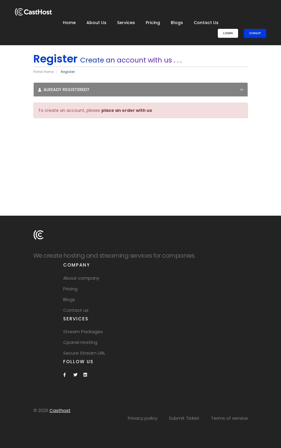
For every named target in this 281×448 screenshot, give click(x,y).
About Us (96, 23)
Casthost (60, 410)
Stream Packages (83, 331)
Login (228, 33)
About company (81, 278)
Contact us (76, 310)
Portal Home (43, 71)
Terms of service (229, 418)
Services (126, 23)
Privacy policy (142, 418)
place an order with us (126, 110)
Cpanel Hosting (80, 342)
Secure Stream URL (84, 353)
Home (69, 23)
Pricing (153, 23)
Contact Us (206, 23)
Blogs (177, 23)
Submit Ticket (184, 418)
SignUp (255, 33)
